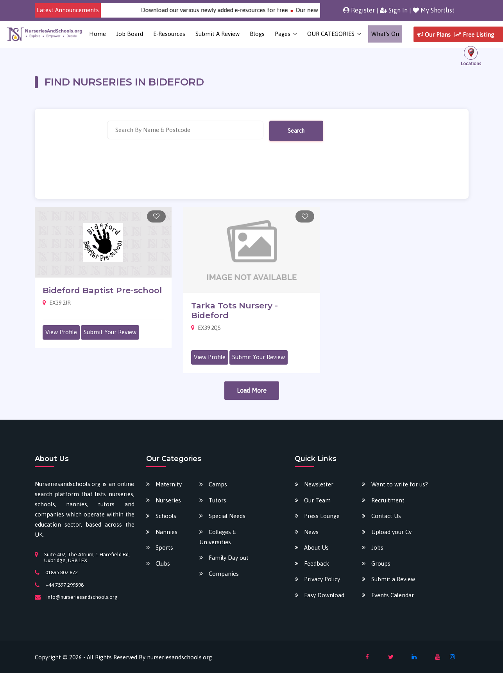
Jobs (377, 547)
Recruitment (388, 500)
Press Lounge (322, 516)
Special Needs (227, 516)
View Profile (61, 332)
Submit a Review (217, 33)
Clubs (163, 563)
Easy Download (324, 595)
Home (97, 33)
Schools (166, 516)
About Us (316, 547)
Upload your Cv (391, 532)
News (311, 532)
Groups (380, 563)
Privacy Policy (322, 579)
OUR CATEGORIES (330, 33)
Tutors (217, 500)
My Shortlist (434, 10)
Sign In (394, 10)
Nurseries (168, 500)
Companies (224, 573)
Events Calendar (392, 595)
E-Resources (169, 33)
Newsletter (318, 484)
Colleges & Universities (217, 537)
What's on (385, 33)
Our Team (317, 500)
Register (359, 10)
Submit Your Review (110, 332)
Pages (282, 33)
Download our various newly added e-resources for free (220, 10)
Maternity (169, 484)
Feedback (316, 563)
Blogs (257, 33)
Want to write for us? (399, 484)
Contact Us (386, 516)
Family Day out (229, 557)
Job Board (129, 33)
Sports (164, 547)
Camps (218, 484)
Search (296, 131)
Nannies (166, 532)
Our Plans (434, 34)
